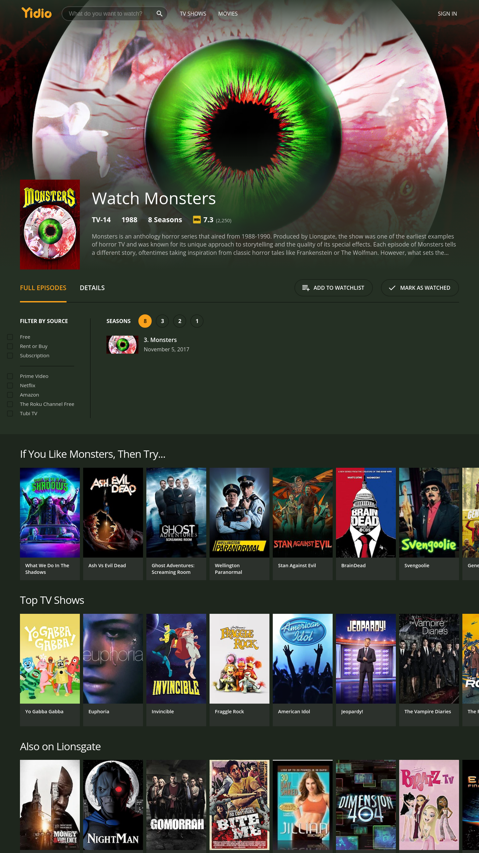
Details (92, 287)
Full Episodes (43, 287)
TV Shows (193, 13)
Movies (228, 13)
